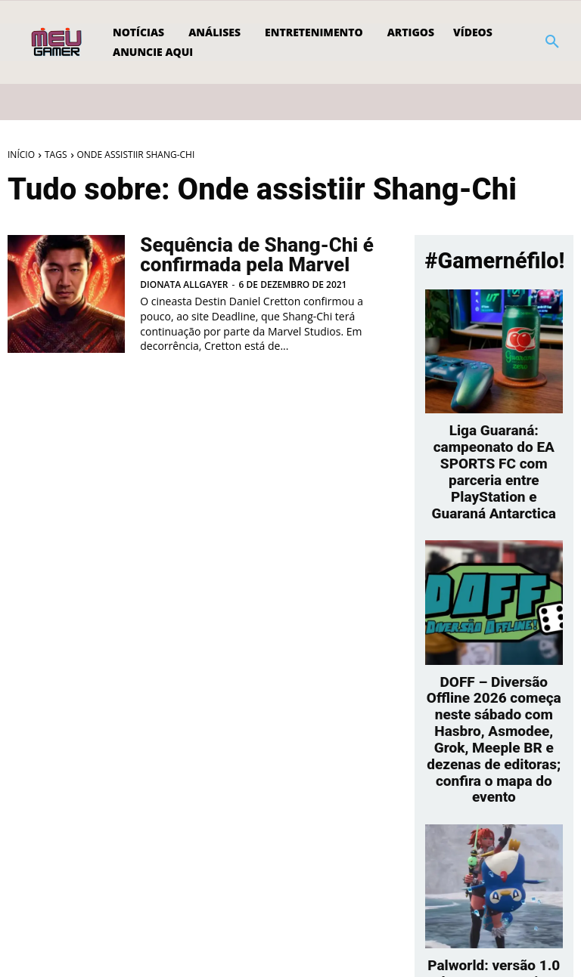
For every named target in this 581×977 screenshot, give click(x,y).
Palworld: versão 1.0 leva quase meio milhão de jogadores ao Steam (494, 881)
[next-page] (503, 922)
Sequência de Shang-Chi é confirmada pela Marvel (248, 254)
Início (21, 154)
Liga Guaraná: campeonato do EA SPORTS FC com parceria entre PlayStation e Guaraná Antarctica (493, 447)
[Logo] (58, 42)
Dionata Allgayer (184, 283)
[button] (552, 42)
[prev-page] (479, 922)
